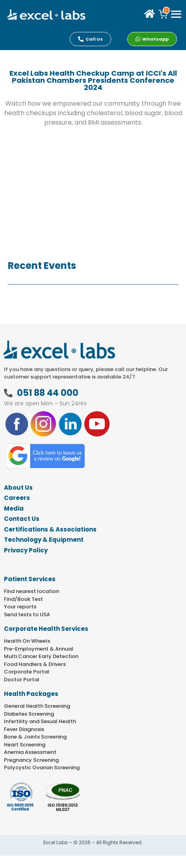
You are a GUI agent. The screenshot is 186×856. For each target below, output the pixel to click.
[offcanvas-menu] (176, 15)
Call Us (90, 39)
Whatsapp (152, 39)
